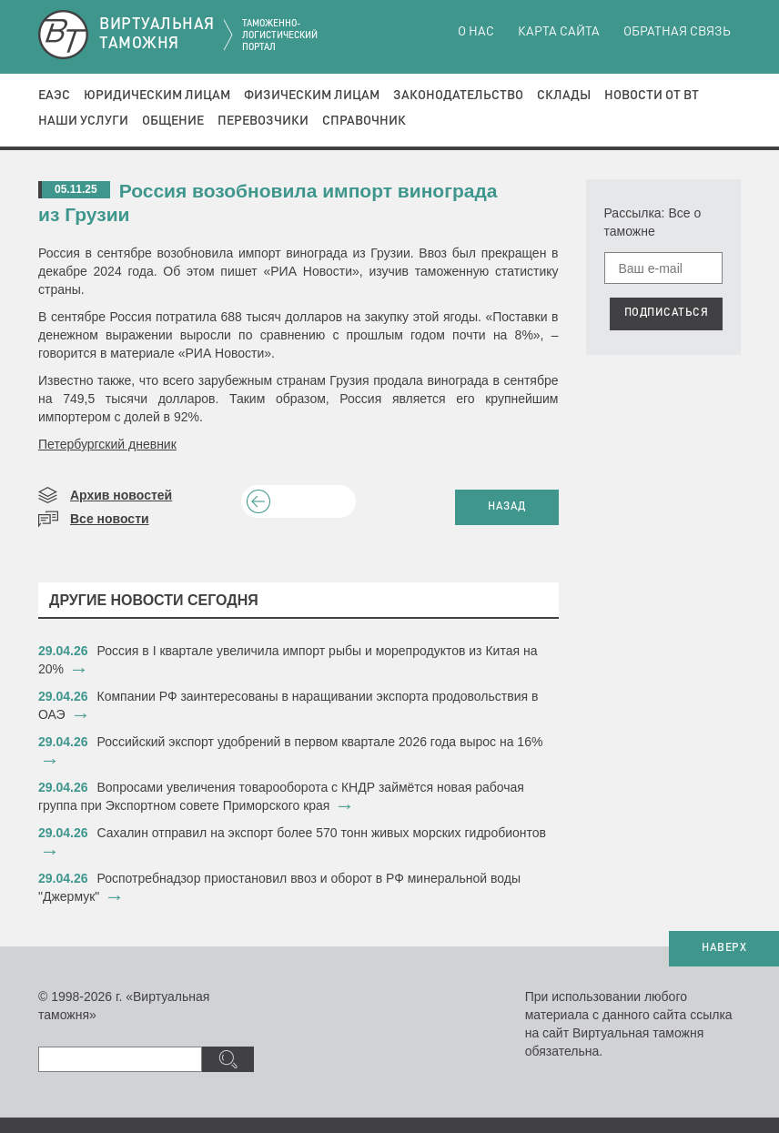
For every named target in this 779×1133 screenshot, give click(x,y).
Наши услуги (83, 121)
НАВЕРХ (724, 948)
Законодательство (458, 95)
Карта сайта (559, 31)
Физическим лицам (311, 95)
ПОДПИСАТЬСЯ (666, 313)
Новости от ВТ (651, 95)
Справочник (364, 121)
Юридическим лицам (157, 95)
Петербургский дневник (107, 444)
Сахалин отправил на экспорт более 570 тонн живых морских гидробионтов (322, 832)
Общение (173, 121)
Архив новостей (121, 495)
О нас (476, 31)
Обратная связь (677, 31)
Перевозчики (263, 121)
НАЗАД (507, 506)
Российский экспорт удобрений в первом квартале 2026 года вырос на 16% (320, 741)
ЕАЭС (54, 95)
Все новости (109, 518)
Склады (564, 95)
